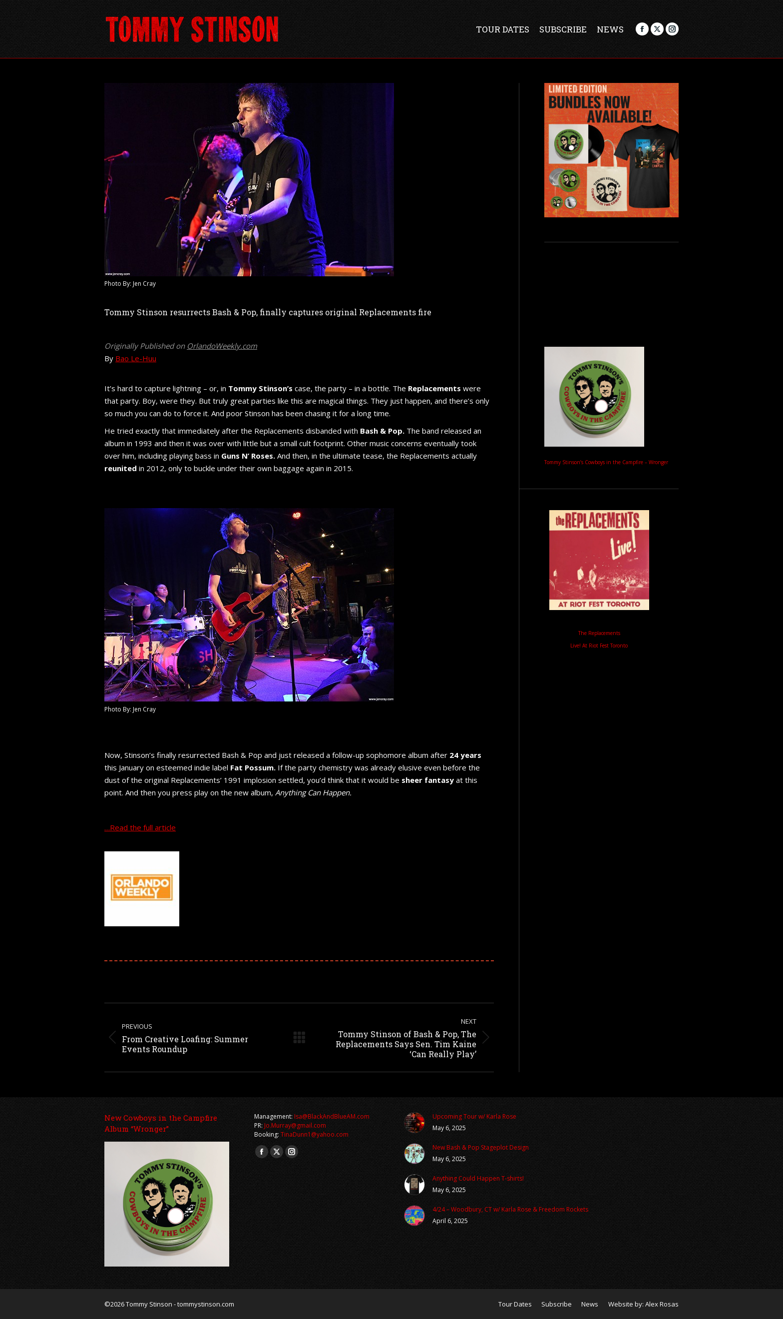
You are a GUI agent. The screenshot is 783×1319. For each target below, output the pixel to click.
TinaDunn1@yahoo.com (315, 1134)
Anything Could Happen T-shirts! (478, 1178)
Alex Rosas (662, 1304)
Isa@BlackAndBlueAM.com (332, 1116)
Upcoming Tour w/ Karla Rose (474, 1116)
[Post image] (414, 1122)
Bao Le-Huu (135, 358)
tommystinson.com (205, 1304)
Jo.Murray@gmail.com (295, 1125)
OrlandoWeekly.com (222, 346)
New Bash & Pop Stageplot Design (480, 1147)
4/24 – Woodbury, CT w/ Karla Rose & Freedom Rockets (510, 1209)
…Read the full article (140, 827)
